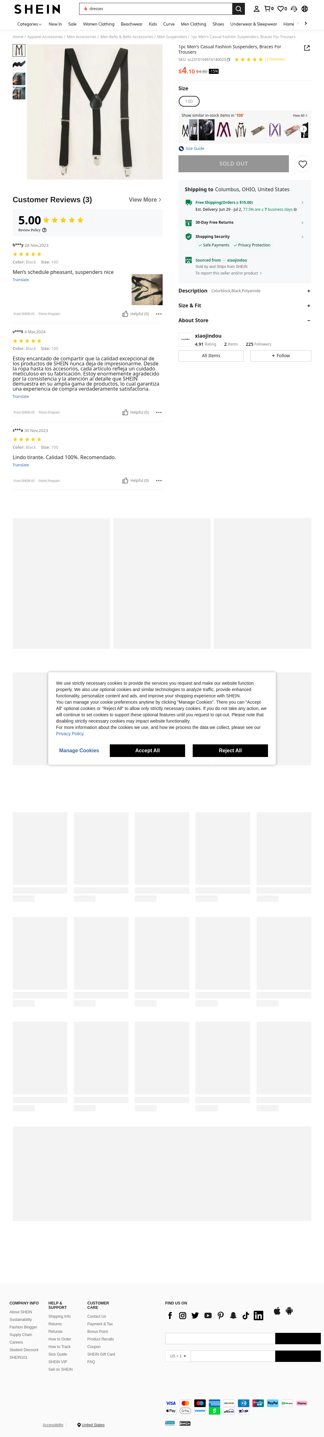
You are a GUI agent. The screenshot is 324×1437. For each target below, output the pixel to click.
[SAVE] (302, 163)
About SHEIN (20, 1312)
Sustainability (20, 1319)
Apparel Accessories (45, 37)
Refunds (55, 1331)
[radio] (188, 101)
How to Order (59, 1339)
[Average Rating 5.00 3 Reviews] (259, 60)
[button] (294, 9)
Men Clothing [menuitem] (193, 24)
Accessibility (53, 1425)
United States (93, 1425)
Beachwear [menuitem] (132, 24)
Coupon (94, 1347)
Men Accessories (81, 37)
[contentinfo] (243, 1407)
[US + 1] (177, 1356)
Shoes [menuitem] (218, 24)
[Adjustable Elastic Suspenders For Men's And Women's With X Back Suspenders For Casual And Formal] (275, 129)
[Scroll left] (298, 24)
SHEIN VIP (57, 1362)
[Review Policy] (32, 230)
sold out (233, 163)
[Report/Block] (159, 314)
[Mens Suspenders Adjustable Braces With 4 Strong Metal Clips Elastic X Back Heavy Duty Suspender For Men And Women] (224, 129)
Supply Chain (20, 1335)
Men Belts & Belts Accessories (126, 37)
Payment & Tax (100, 1324)
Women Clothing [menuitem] (99, 24)
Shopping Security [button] (213, 236)
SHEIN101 (18, 1357)
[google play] (289, 1314)
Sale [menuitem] (72, 24)
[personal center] (256, 9)
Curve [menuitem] (169, 24)
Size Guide (57, 1354)
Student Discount (23, 1350)
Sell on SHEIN (60, 1369)
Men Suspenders (172, 37)
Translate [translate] (21, 280)
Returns (55, 1324)
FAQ (91, 1362)
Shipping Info (59, 1316)
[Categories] (30, 24)
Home (18, 37)
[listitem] (189, 129)
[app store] (277, 1314)
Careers (16, 1342)
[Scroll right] (305, 24)
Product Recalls (100, 1339)
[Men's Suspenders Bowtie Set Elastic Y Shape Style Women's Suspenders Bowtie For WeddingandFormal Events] (241, 129)
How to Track (59, 1347)
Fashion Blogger (23, 1327)
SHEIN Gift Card (101, 1354)
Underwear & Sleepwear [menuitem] (253, 24)
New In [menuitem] (55, 24)
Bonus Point (97, 1331)
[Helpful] (125, 314)
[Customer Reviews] (88, 199)
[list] (215, 1315)
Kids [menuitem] (153, 24)
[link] (269, 8)
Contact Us (96, 1316)
